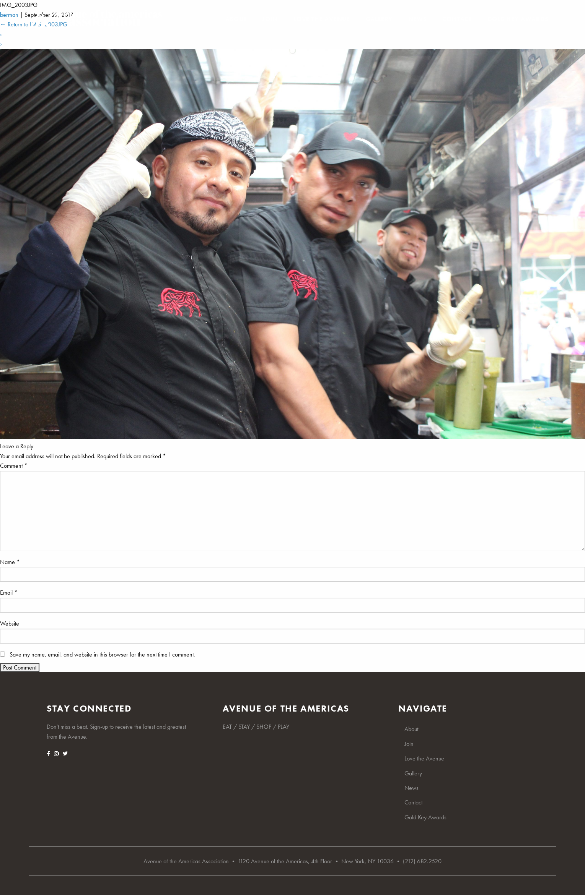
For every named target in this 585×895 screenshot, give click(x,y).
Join (270, 19)
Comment (14, 466)
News (417, 19)
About (236, 19)
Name (10, 562)
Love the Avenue (321, 19)
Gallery (379, 19)
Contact (457, 19)
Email (9, 593)
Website (9, 623)
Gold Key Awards (518, 19)
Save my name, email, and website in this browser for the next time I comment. (102, 654)
